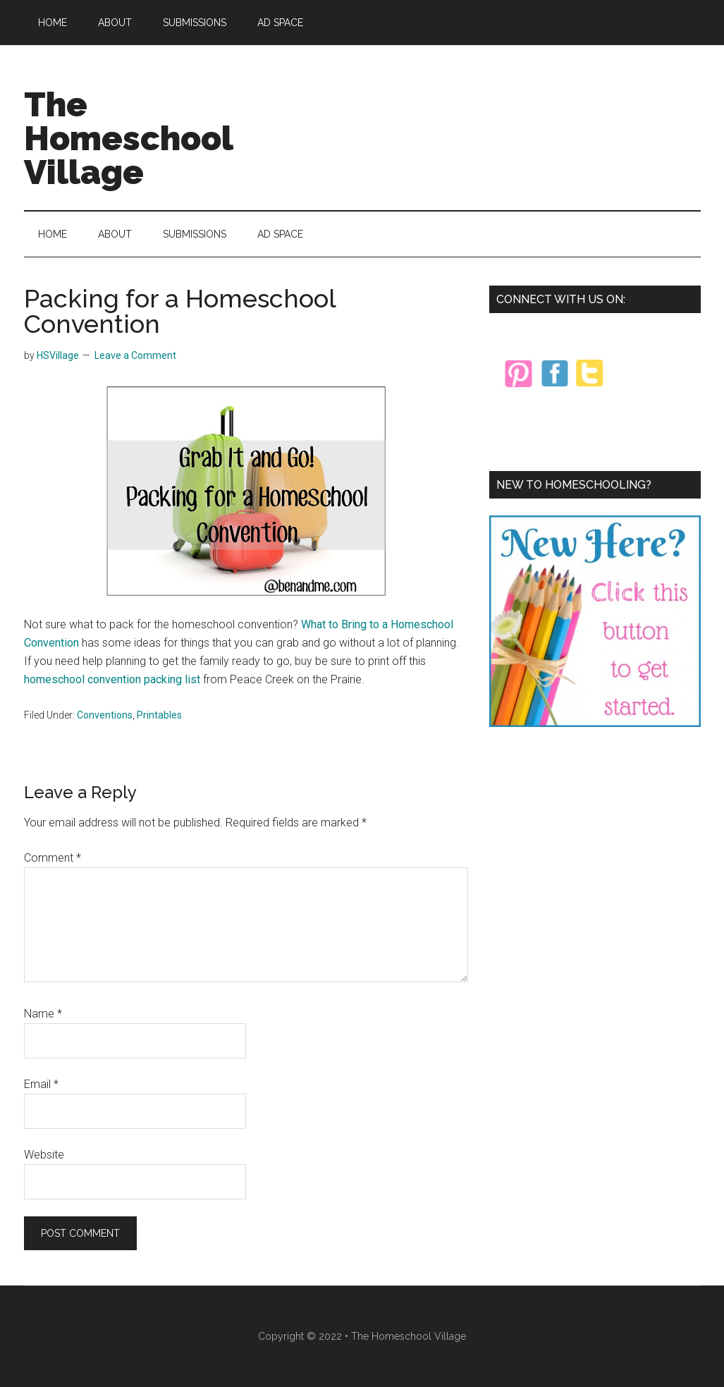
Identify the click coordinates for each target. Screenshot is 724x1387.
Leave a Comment (135, 355)
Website (44, 1154)
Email (41, 1084)
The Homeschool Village (128, 138)
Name (43, 1013)
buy (303, 661)
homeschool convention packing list (112, 679)
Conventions (105, 715)
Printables (159, 715)
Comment (52, 857)
